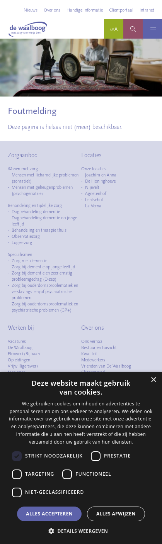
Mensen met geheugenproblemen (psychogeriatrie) (42, 190)
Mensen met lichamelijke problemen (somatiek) (45, 178)
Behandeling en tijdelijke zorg (35, 205)
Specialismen (20, 254)
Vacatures (17, 341)
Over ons (52, 10)
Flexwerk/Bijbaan (24, 353)
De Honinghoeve (100, 181)
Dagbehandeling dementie (36, 211)
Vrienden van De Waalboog (106, 366)
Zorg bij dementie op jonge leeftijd (43, 266)
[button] (81, 531)
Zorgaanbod (23, 155)
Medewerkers (93, 360)
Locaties (91, 155)
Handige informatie (85, 10)
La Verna (93, 205)
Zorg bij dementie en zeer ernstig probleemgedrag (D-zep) (42, 276)
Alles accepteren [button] (49, 513)
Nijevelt (92, 187)
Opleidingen (19, 360)
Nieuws (31, 10)
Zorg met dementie (29, 260)
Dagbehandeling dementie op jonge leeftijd (44, 221)
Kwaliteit (89, 353)
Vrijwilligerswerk (23, 366)
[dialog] (81, 458)
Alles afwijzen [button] (116, 513)
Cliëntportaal (121, 10)
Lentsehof (94, 199)
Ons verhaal (92, 341)
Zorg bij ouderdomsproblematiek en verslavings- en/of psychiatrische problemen (45, 291)
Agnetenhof (95, 193)
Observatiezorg (26, 236)
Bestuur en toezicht (99, 347)
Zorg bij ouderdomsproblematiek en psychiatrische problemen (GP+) (45, 307)
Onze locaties (93, 168)
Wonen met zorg (23, 168)
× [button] (153, 380)
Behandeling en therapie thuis (39, 230)
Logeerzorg (22, 242)
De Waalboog (20, 347)
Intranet (147, 10)
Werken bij (21, 328)
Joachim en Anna (100, 175)
